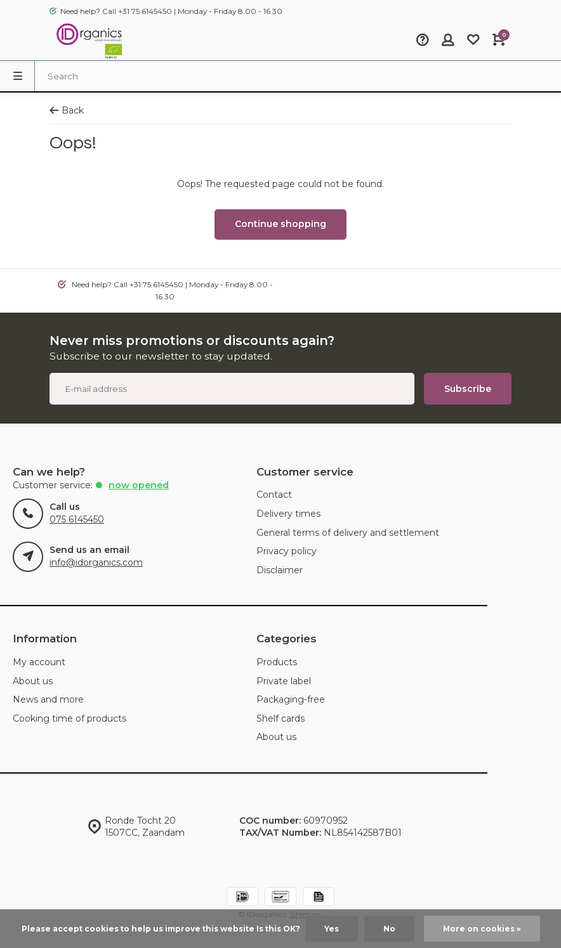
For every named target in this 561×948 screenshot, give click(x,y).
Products (276, 662)
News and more (48, 699)
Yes (331, 928)
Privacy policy (286, 551)
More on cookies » (482, 928)
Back (67, 110)
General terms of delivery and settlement (347, 532)
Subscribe (467, 388)
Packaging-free (290, 699)
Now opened (139, 485)
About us (33, 681)
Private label (283, 681)
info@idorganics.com (96, 562)
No (389, 928)
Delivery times (288, 513)
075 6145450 (77, 519)
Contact (274, 494)
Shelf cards (280, 718)
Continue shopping (280, 224)
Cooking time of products (69, 718)
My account (39, 662)
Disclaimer (279, 570)
